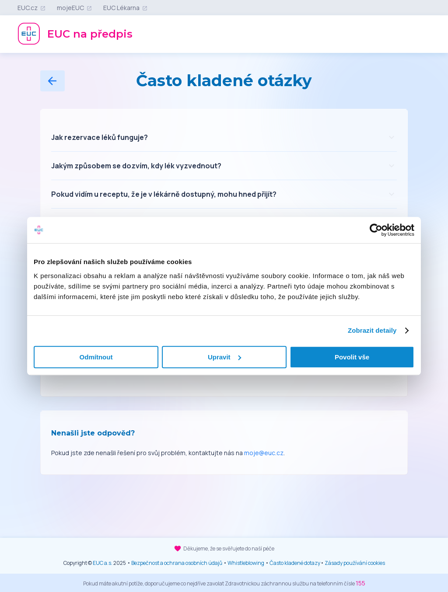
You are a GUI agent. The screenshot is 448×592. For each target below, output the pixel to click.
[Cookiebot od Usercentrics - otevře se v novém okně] (376, 230)
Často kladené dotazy (295, 563)
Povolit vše (352, 357)
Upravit (224, 357)
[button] (224, 137)
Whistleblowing (246, 563)
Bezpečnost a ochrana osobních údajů (176, 563)
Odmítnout (96, 357)
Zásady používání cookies (355, 563)
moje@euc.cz (264, 453)
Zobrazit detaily (372, 330)
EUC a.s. (102, 563)
